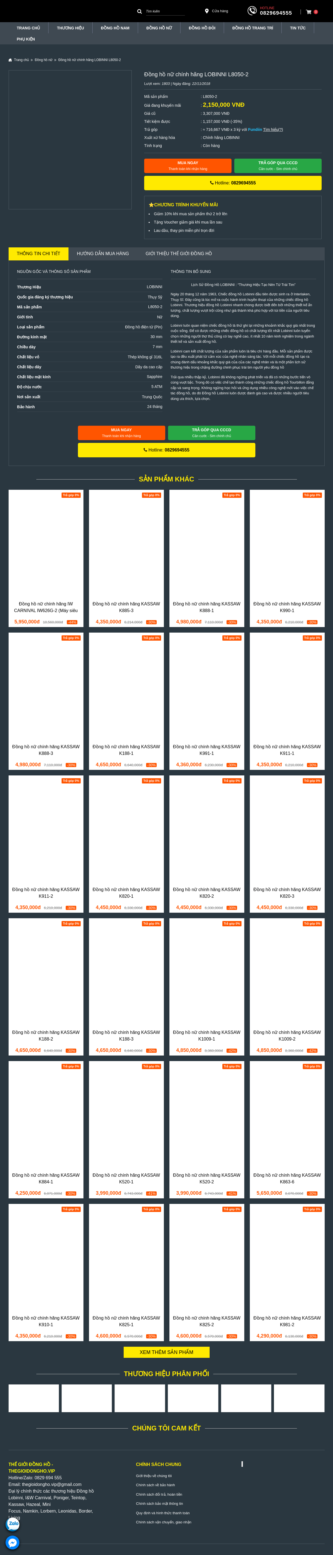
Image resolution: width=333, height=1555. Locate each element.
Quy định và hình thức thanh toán (163, 1513)
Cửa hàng (216, 11)
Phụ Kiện (26, 39)
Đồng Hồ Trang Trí (252, 28)
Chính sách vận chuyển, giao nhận (164, 1522)
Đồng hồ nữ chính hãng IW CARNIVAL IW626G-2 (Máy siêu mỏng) (46, 611)
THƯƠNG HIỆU (70, 28)
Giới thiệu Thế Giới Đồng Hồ (179, 253)
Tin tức (298, 28)
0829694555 (276, 13)
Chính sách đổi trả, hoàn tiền (159, 1494)
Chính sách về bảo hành (155, 1485)
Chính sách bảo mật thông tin (159, 1503)
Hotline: (233, 183)
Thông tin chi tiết (38, 253)
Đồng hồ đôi (202, 28)
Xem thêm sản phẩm (167, 1352)
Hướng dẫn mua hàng (103, 253)
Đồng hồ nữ (159, 28)
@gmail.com (69, 1484)
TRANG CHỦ (28, 28)
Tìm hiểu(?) (273, 129)
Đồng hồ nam (115, 28)
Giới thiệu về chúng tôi (154, 1476)
